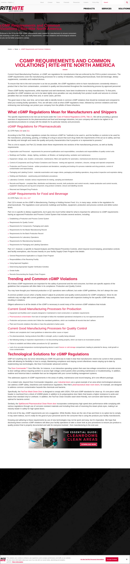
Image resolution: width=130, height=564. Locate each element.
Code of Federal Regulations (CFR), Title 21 (74, 117)
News (58, 2)
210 (21, 131)
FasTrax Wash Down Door (31, 392)
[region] (65, 559)
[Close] (127, 559)
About (42, 2)
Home (10, 49)
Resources (76, 2)
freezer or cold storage (67, 347)
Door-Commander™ (19, 368)
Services (106, 8)
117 (29, 198)
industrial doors (64, 382)
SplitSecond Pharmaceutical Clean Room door (37, 404)
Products (89, 8)
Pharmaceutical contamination (20, 317)
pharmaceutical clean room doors (86, 385)
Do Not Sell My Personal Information (92, 559)
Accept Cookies (112, 559)
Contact (50, 2)
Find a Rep (95, 2)
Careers (86, 2)
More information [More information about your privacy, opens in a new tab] (17, 562)
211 (28, 131)
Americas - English (7, 2)
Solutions (124, 8)
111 (25, 198)
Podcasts (66, 2)
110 (20, 198)
